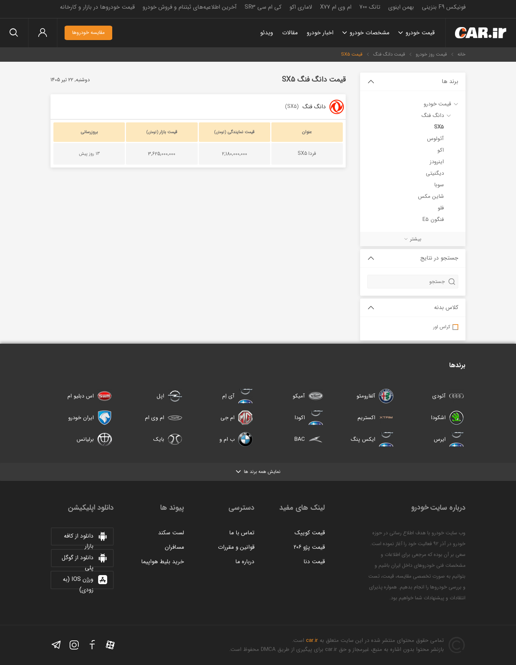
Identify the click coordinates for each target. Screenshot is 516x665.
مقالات (288, 32)
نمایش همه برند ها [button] (258, 471)
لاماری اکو (300, 7)
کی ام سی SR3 (263, 7)
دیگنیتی (435, 173)
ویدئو (264, 32)
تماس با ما (241, 532)
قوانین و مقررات (236, 547)
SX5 (439, 127)
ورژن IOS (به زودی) (85, 581)
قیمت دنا (314, 561)
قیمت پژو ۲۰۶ (309, 547)
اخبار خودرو (318, 32)
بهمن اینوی (401, 7)
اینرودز (437, 161)
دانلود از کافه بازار (86, 538)
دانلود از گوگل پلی (84, 560)
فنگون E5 (433, 219)
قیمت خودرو (418, 32)
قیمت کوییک (309, 532)
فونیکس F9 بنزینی (443, 7)
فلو (441, 208)
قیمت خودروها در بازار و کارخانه (97, 7)
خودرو (479, 33)
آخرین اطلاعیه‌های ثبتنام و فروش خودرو (190, 7)
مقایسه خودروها (90, 33)
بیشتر (415, 239)
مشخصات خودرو (368, 32)
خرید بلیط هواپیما (162, 561)
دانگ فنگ (432, 115)
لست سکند (171, 532)
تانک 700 (369, 7)
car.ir (312, 640)
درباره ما (244, 561)
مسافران (174, 547)
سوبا (439, 185)
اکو (440, 150)
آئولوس (435, 138)
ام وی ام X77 (335, 7)
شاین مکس (431, 196)
